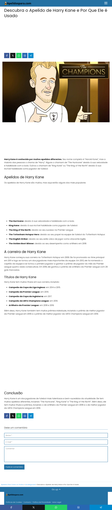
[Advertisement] (56, 34)
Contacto (27, 502)
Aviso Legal (56, 502)
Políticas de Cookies (14, 502)
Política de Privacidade (42, 502)
